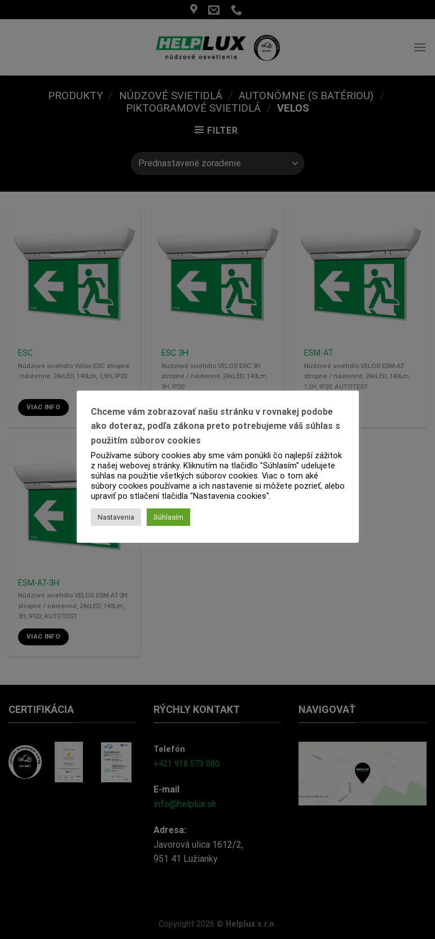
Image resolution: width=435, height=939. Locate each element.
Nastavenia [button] (116, 517)
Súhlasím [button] (168, 517)
